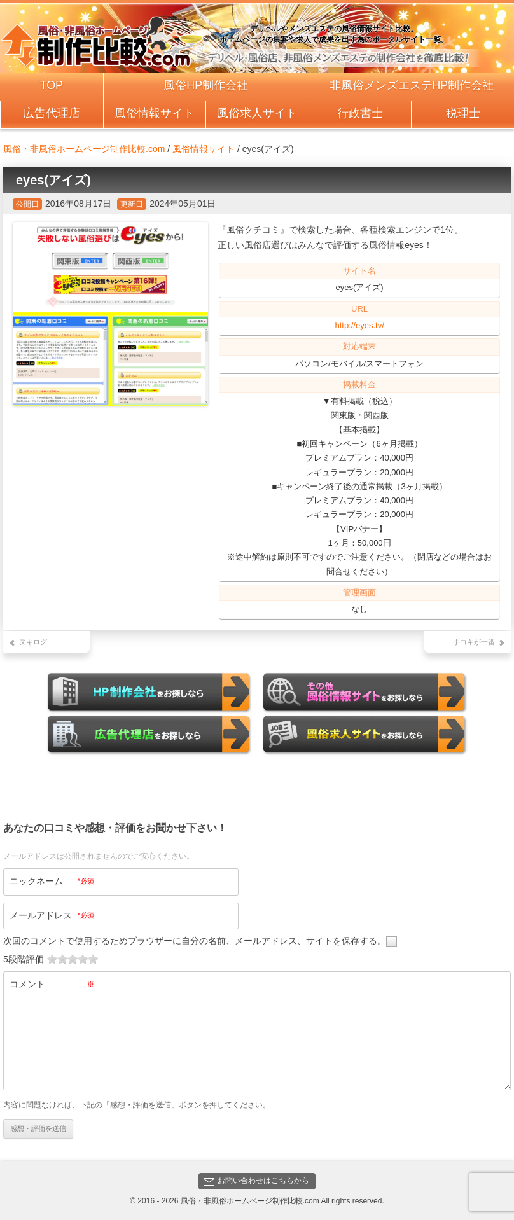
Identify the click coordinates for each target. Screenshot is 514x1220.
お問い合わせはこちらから (256, 1181)
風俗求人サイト (257, 113)
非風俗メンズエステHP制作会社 (412, 85)
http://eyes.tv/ (359, 325)
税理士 (463, 113)
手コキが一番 (474, 642)
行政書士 (360, 113)
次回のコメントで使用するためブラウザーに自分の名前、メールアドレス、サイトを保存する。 (194, 940)
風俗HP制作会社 (205, 85)
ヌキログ (33, 642)
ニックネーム (52, 881)
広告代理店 (51, 113)
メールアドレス (52, 915)
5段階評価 (23, 959)
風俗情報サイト (155, 113)
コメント (52, 984)
